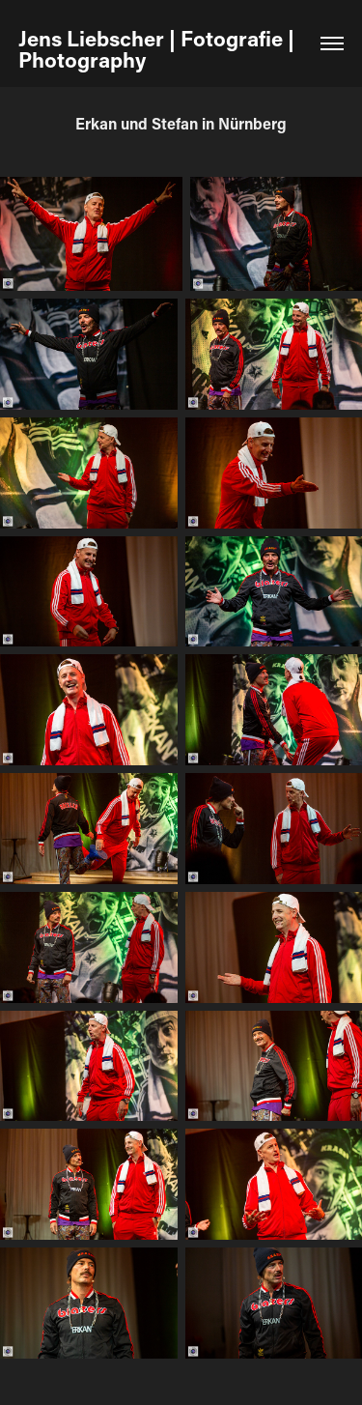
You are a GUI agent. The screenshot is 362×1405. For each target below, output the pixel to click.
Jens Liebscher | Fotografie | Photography (158, 48)
